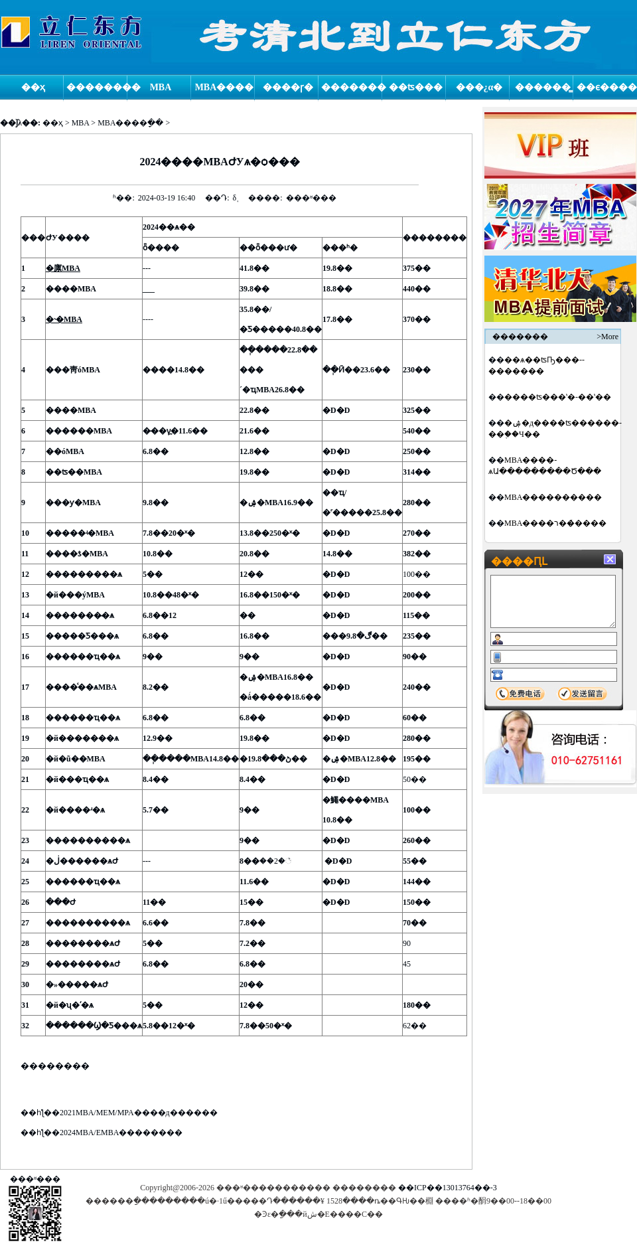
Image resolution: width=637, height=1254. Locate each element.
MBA (161, 87)
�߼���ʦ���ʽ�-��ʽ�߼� (557, 397)
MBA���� (224, 87)
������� (351, 87)
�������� (96, 87)
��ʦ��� (416, 87)
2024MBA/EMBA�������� (121, 1132)
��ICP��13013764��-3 (447, 1187)
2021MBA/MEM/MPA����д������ (139, 1112)
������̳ (543, 87)
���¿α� (479, 87)
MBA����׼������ (553, 497)
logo (71, 32)
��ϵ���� (607, 87)
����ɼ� (288, 87)
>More (607, 336)
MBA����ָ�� (130, 122)
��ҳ (33, 87)
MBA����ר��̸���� (555, 523)
